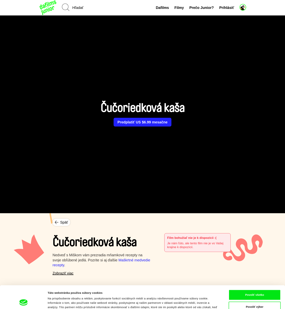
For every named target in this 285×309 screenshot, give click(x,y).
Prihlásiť (226, 8)
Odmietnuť (255, 297)
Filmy (179, 8)
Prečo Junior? (201, 8)
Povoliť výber (254, 285)
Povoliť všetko (254, 273)
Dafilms (162, 8)
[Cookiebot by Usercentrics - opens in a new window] (23, 302)
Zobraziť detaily (190, 301)
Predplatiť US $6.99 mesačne (142, 122)
